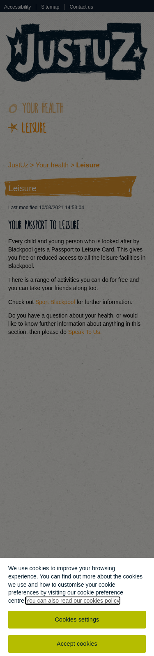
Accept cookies (77, 645)
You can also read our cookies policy (73, 602)
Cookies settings (77, 620)
